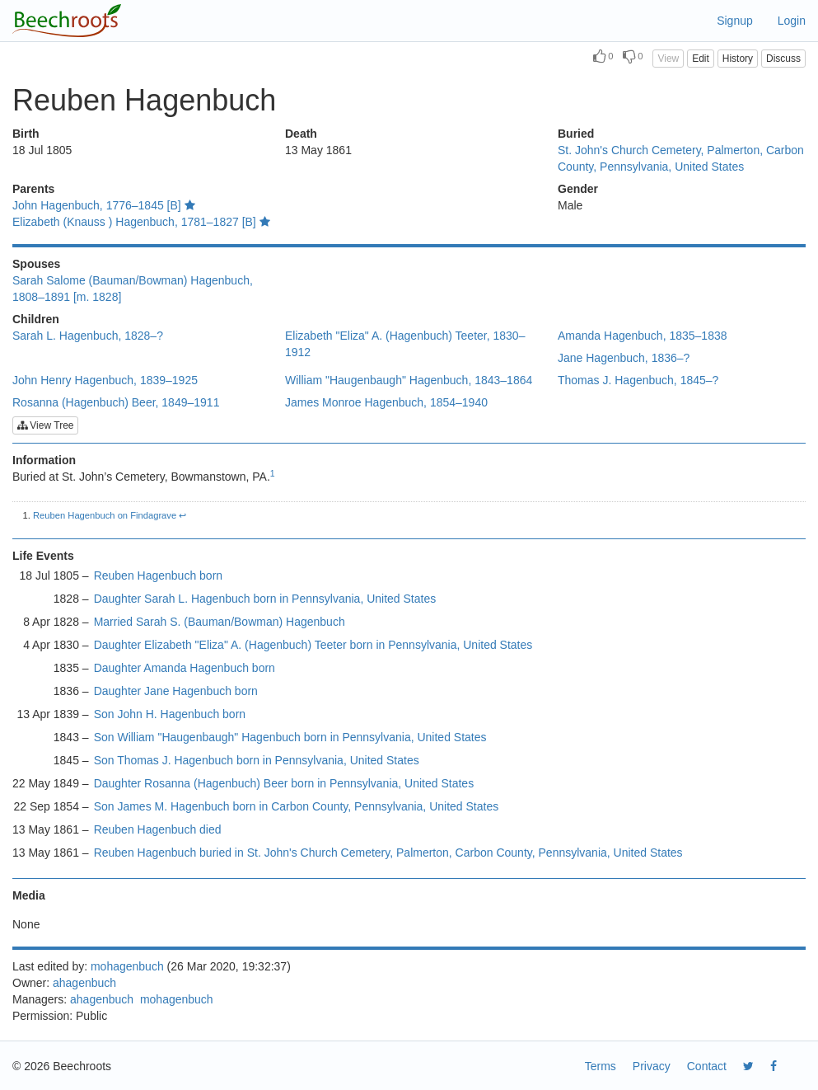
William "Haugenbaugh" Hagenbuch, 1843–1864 (408, 380)
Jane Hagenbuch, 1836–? (623, 357)
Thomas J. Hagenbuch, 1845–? (638, 380)
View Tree (45, 425)
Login (792, 20)
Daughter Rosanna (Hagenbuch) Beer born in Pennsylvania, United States (284, 783)
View (668, 58)
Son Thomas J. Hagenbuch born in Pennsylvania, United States (256, 760)
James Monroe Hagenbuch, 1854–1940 (386, 402)
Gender (578, 188)
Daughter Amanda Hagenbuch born (184, 667)
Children (35, 319)
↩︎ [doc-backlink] (182, 515)
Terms (600, 1066)
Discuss (783, 58)
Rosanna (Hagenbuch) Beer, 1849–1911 (115, 402)
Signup (735, 20)
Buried (576, 133)
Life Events (43, 555)
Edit (700, 58)
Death (301, 133)
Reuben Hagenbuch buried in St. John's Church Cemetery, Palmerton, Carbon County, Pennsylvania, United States (388, 852)
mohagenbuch (127, 966)
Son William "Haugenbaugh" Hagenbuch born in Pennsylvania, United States (290, 737)
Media (28, 895)
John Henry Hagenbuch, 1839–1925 (105, 380)
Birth (26, 133)
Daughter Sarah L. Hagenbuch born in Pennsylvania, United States (265, 598)
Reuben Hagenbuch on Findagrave (104, 515)
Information (44, 460)
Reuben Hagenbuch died (158, 829)
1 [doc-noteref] (272, 473)
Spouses (36, 263)
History (737, 58)
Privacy (652, 1066)
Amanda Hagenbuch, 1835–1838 (642, 335)
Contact (707, 1066)
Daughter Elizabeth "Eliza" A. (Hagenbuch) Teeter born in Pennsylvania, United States (313, 644)
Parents (33, 188)
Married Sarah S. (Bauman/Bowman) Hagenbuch (219, 621)
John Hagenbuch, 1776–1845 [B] (103, 205)
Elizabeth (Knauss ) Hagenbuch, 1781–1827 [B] (141, 221)
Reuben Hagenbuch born (158, 575)
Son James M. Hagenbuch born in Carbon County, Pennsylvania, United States (296, 806)
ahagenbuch (84, 982)
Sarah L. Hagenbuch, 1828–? (87, 335)
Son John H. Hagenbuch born (169, 714)
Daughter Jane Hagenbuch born (176, 691)
